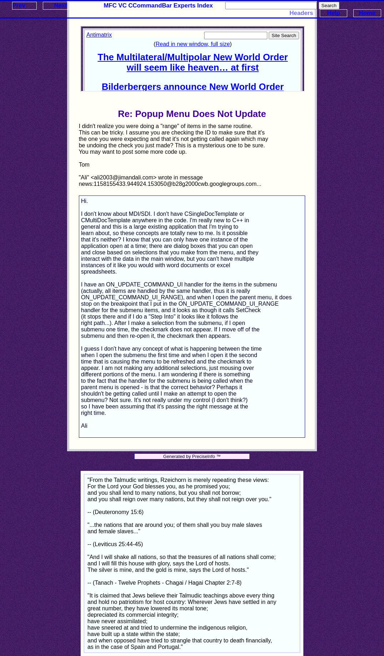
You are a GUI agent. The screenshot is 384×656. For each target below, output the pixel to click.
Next (60, 5)
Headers (301, 13)
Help (333, 13)
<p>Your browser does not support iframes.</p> (193, 59)
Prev (18, 5)
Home (367, 13)
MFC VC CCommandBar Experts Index (158, 5)
